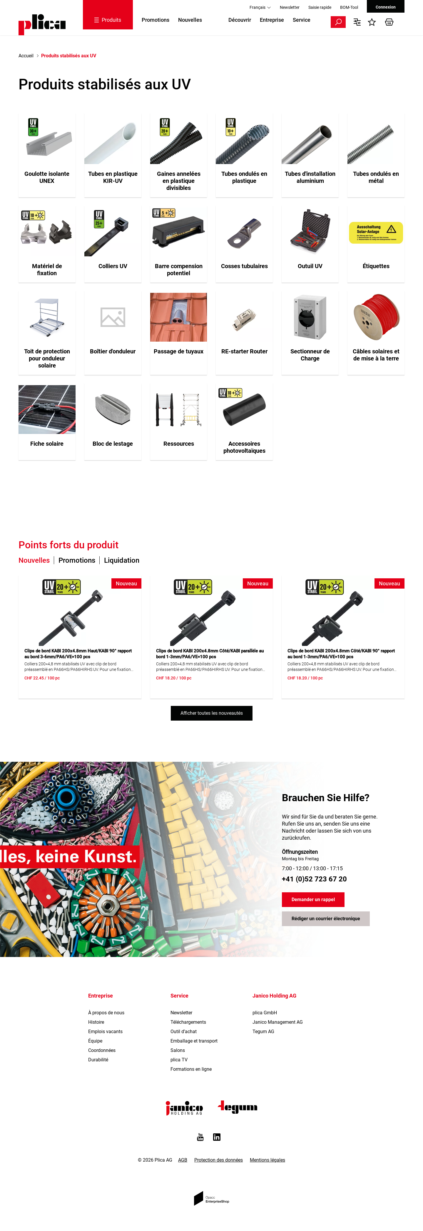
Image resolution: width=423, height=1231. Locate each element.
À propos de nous (106, 1012)
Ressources (178, 443)
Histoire (96, 1022)
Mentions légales (267, 1160)
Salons (177, 1050)
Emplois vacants (105, 1031)
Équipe (95, 1041)
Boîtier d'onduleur (113, 351)
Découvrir (239, 20)
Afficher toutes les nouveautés (211, 713)
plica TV (179, 1060)
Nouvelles (190, 20)
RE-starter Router (244, 351)
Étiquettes (376, 266)
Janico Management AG (278, 1022)
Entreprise (272, 20)
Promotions (155, 20)
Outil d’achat (183, 1031)
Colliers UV (112, 266)
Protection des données (218, 1160)
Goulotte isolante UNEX (46, 177)
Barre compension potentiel (179, 270)
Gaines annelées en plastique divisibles (178, 180)
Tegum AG (263, 1031)
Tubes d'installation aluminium (310, 177)
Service (301, 20)
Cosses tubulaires (244, 266)
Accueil (26, 56)
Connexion (386, 7)
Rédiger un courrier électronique (326, 919)
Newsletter (290, 7)
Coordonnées (102, 1050)
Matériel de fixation (47, 270)
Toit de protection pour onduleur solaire (47, 358)
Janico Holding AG (274, 996)
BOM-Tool (349, 7)
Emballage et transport (194, 1041)
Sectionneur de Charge (310, 355)
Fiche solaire (46, 443)
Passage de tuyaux (178, 351)
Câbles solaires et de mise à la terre (376, 355)
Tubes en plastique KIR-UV (113, 177)
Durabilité (98, 1060)
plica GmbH (265, 1012)
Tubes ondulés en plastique (244, 177)
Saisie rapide (319, 7)
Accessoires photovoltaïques (244, 447)
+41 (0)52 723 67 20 (314, 879)
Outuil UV (310, 266)
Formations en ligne (191, 1069)
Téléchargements (188, 1022)
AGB (182, 1160)
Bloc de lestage (113, 443)
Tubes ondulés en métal (376, 177)
